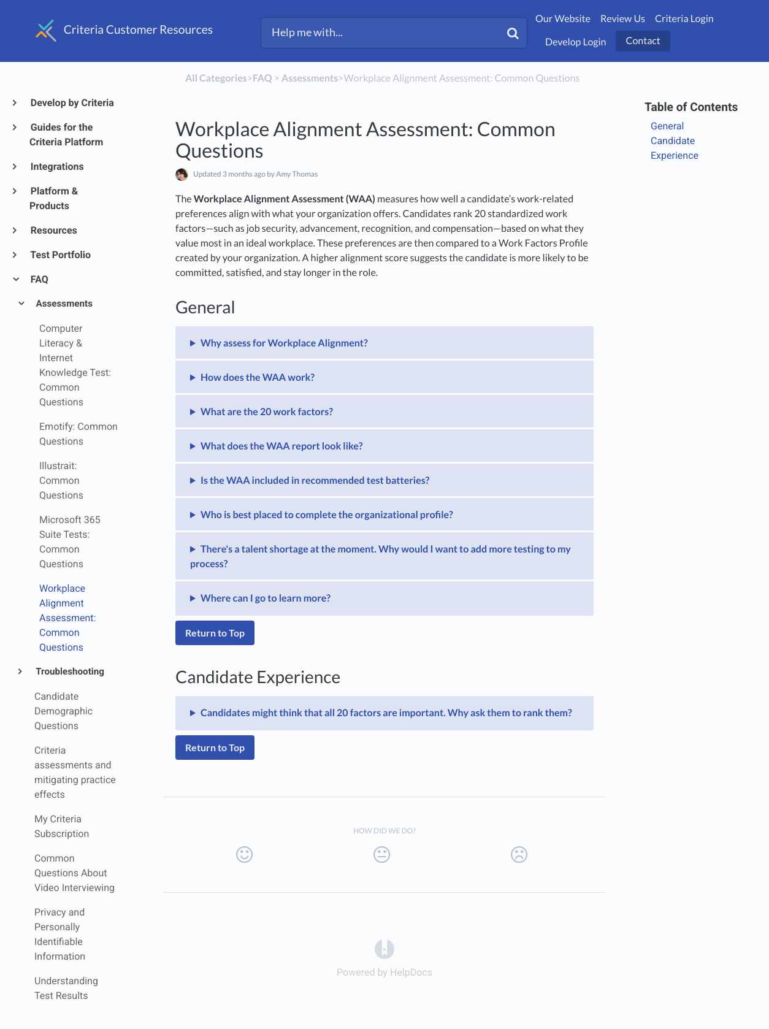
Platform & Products (53, 198)
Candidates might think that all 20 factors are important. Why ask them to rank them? (386, 713)
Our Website (563, 19)
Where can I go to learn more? (266, 598)
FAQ (38, 279)
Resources (53, 230)
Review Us (622, 19)
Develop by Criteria (71, 103)
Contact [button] (643, 41)
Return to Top (215, 632)
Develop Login (575, 42)
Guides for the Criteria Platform (66, 134)
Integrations (56, 166)
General (667, 126)
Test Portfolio (60, 255)
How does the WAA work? (258, 377)
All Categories (216, 78)
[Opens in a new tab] (384, 948)
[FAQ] (262, 78)
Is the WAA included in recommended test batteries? (315, 480)
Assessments (63, 303)
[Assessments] (309, 78)
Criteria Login (684, 19)
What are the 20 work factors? (267, 412)
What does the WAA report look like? (282, 446)
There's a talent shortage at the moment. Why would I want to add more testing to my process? (380, 556)
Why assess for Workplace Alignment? (284, 343)
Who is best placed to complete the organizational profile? (327, 515)
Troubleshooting (69, 671)
